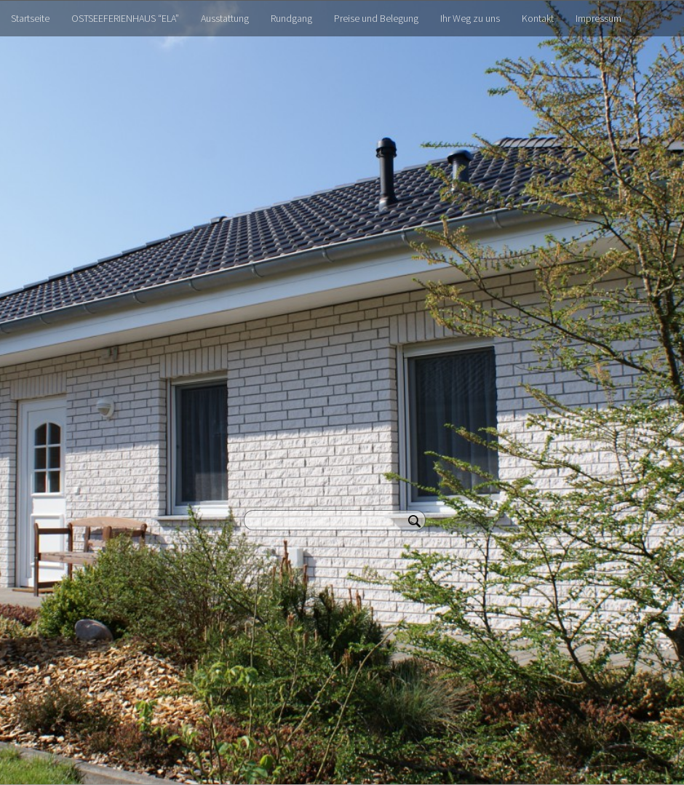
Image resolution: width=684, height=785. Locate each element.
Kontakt (538, 18)
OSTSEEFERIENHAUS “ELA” (125, 18)
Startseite (30, 18)
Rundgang (291, 18)
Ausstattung (225, 18)
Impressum (598, 18)
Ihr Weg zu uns (470, 18)
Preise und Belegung (376, 18)
